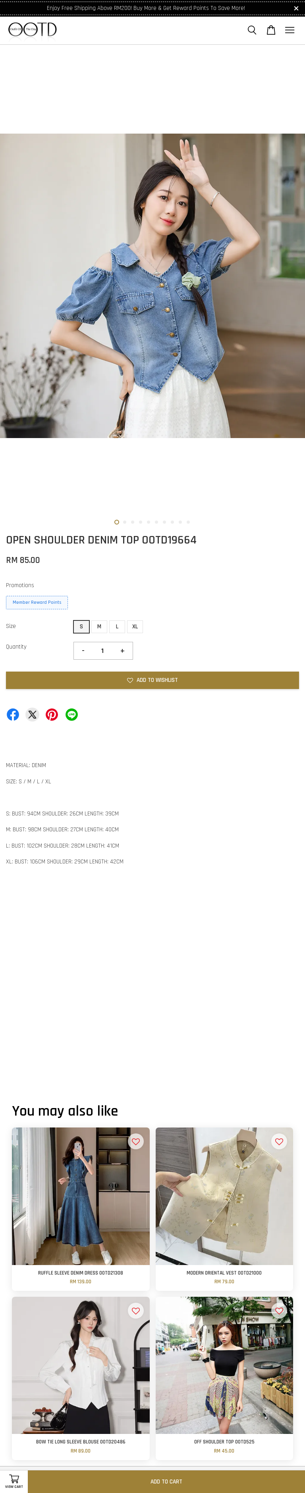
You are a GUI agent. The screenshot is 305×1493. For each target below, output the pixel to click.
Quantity (16, 647)
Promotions (20, 585)
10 (188, 522)
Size (11, 626)
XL (135, 626)
